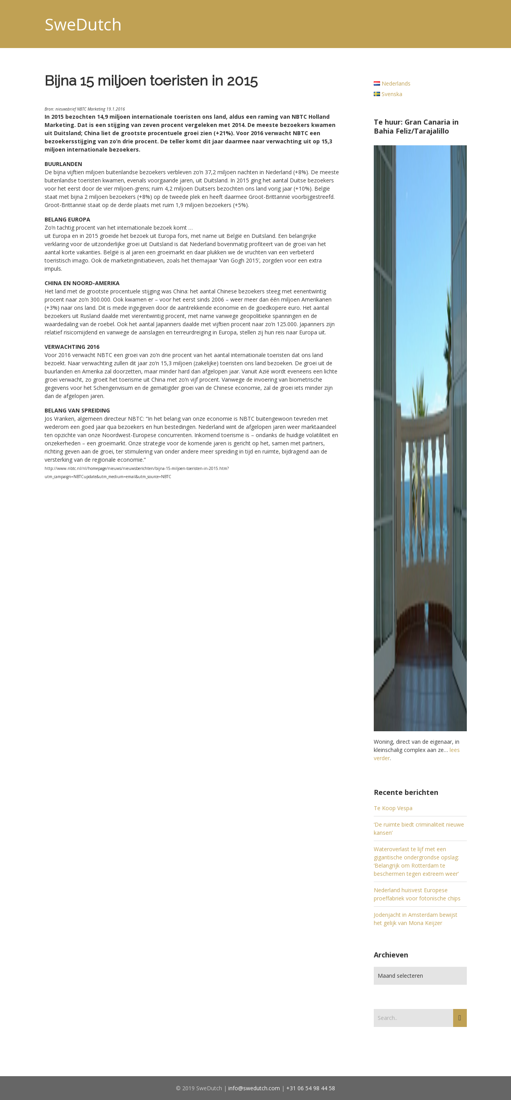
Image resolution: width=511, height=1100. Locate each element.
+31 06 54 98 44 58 (310, 1088)
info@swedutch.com (254, 1088)
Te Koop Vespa (393, 808)
